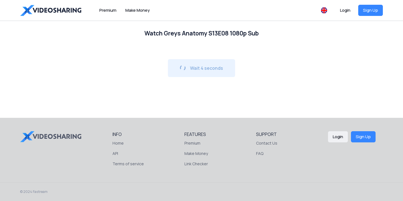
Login (345, 10)
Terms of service (128, 163)
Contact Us (266, 143)
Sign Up (370, 10)
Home (118, 143)
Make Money (137, 10)
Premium (107, 10)
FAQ (259, 153)
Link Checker (196, 163)
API (115, 153)
